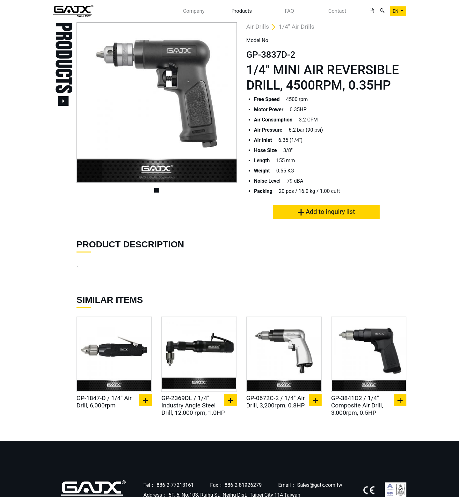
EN (396, 11)
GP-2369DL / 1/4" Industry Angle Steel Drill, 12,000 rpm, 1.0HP (193, 405)
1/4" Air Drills (296, 26)
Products (241, 11)
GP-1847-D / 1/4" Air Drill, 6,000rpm (104, 401)
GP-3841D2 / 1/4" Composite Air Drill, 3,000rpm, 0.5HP (357, 405)
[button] (88, 102)
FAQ (289, 11)
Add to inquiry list (326, 212)
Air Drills (257, 26)
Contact (337, 11)
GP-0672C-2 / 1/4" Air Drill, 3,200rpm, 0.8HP (275, 401)
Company (194, 11)
